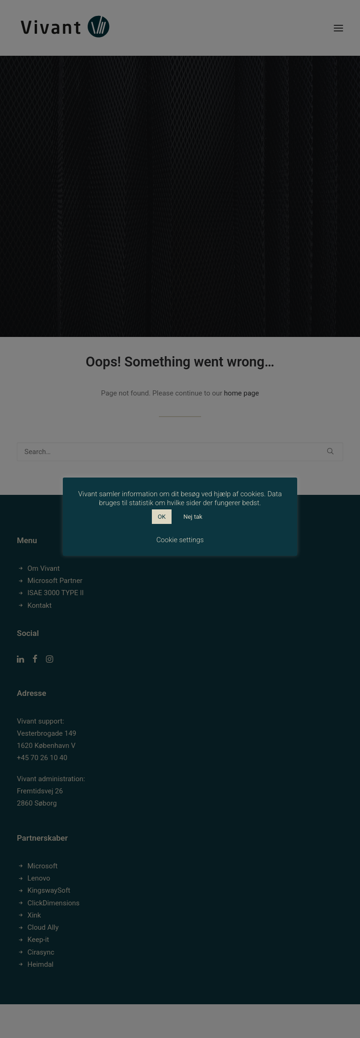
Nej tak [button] (192, 516)
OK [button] (161, 516)
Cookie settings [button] (179, 540)
